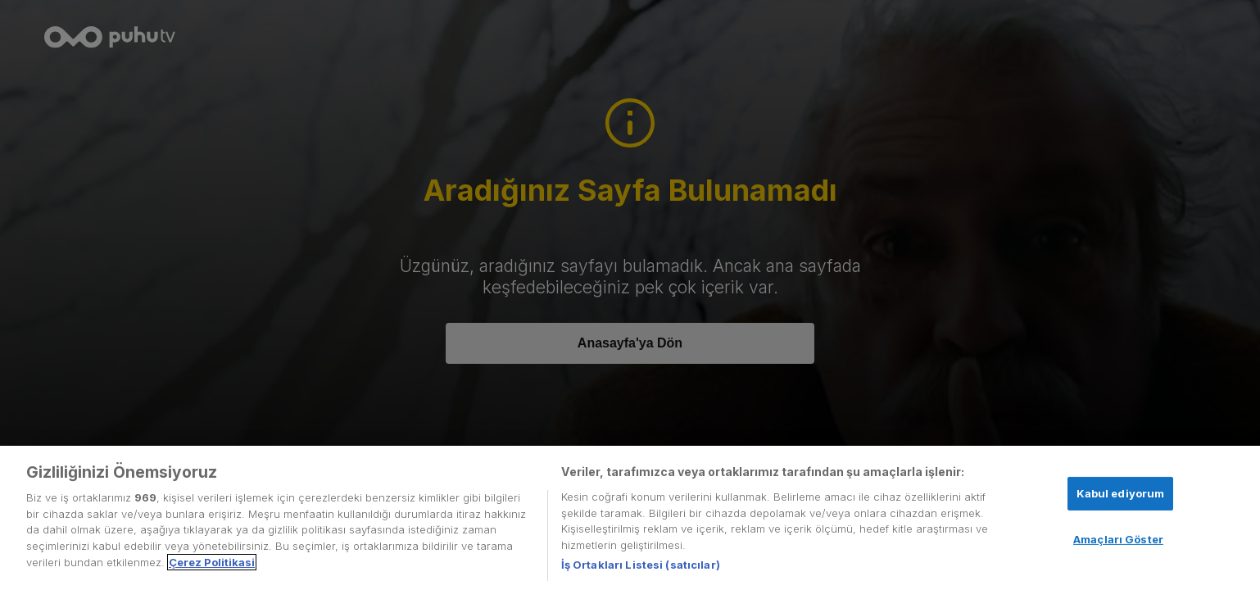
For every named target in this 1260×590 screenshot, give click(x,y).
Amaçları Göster (1118, 539)
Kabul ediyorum (1120, 493)
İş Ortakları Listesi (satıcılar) (640, 564)
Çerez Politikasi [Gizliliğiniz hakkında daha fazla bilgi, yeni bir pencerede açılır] (212, 562)
